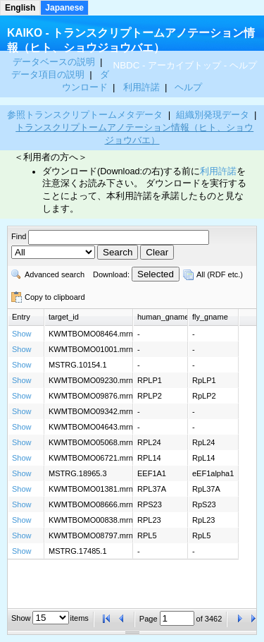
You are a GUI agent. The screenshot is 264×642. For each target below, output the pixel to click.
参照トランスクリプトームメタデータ (85, 114)
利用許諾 (141, 87)
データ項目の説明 (49, 74)
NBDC (126, 65)
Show (22, 333)
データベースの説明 (55, 61)
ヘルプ (243, 65)
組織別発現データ (212, 114)
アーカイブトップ (184, 65)
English (20, 8)
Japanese (64, 8)
